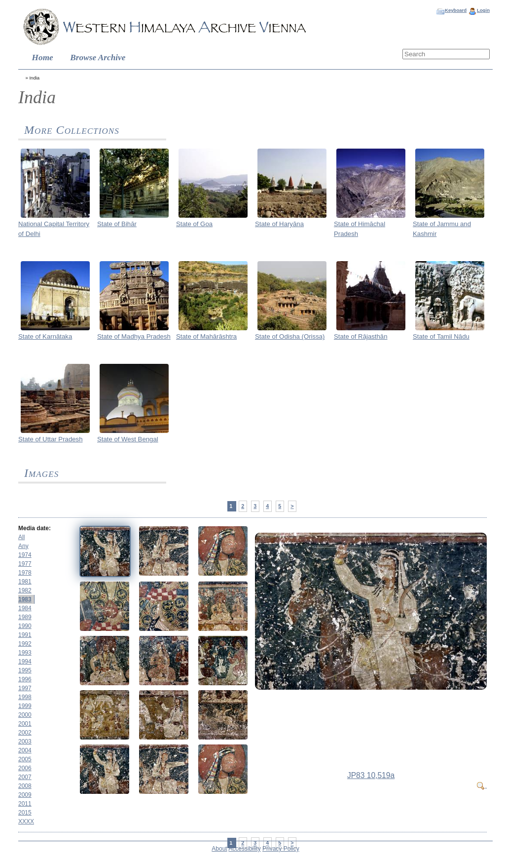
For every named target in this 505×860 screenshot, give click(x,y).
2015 (25, 812)
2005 (25, 759)
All (21, 537)
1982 (25, 590)
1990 (25, 626)
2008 (25, 785)
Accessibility (244, 848)
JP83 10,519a (371, 775)
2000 (25, 714)
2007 (25, 777)
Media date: (34, 528)
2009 (25, 794)
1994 (25, 661)
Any (23, 546)
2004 (25, 750)
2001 (25, 723)
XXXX (26, 821)
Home (42, 57)
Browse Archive (97, 57)
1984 (25, 608)
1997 (25, 688)
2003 (25, 741)
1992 (25, 643)
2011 (25, 803)
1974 (25, 554)
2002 (25, 732)
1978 (25, 572)
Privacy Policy (280, 848)
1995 (25, 670)
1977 (25, 563)
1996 (25, 679)
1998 (25, 697)
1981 (25, 581)
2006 (25, 768)
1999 (25, 706)
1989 (25, 617)
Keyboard (456, 10)
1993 (25, 652)
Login (483, 10)
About (219, 848)
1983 (25, 599)
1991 (25, 634)
